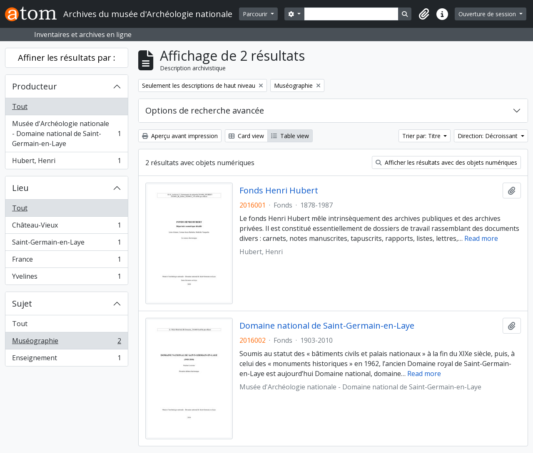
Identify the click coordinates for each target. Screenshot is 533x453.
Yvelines (66, 278)
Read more (481, 238)
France (66, 261)
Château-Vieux (66, 227)
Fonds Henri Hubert (278, 191)
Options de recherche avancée (204, 110)
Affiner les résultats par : (66, 57)
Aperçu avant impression (180, 136)
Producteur (34, 86)
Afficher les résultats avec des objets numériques (446, 162)
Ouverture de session (488, 14)
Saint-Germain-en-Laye (66, 244)
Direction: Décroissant (488, 136)
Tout (19, 106)
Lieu (20, 187)
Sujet (22, 303)
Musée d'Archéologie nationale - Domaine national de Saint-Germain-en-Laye (66, 133)
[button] (424, 14)
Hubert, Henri (66, 162)
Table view (290, 136)
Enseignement (66, 359)
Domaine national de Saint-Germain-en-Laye (326, 326)
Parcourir (256, 14)
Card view (246, 136)
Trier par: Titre (422, 136)
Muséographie (66, 342)
